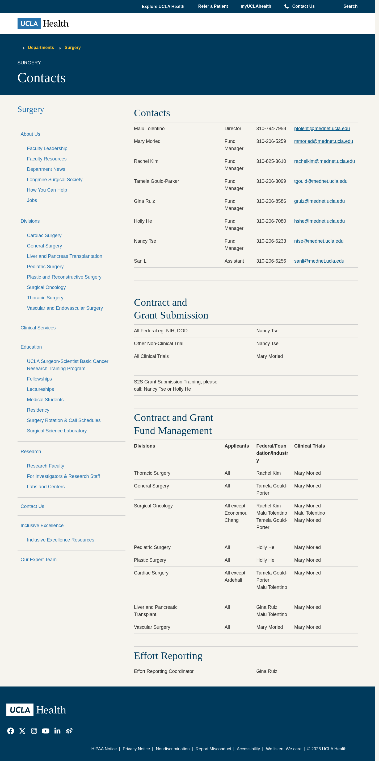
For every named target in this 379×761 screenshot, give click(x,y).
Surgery (73, 47)
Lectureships (40, 389)
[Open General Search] (348, 6)
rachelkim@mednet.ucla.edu (324, 161)
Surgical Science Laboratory (57, 430)
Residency (38, 410)
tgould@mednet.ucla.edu (320, 181)
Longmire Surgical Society (55, 179)
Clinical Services (38, 327)
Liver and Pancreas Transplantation (64, 256)
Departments (41, 47)
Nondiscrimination (172, 749)
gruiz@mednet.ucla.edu (319, 201)
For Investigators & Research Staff (63, 476)
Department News (46, 169)
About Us (30, 134)
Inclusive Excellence (42, 525)
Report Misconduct (213, 749)
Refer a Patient (213, 6)
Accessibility (248, 749)
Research (31, 451)
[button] (163, 6)
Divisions (30, 221)
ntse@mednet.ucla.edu (318, 241)
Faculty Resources (47, 159)
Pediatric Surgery (45, 266)
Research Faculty (45, 466)
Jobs (32, 200)
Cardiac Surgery (44, 235)
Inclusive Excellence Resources (60, 540)
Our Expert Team (39, 559)
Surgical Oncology (46, 287)
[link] (10, 731)
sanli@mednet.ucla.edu (319, 261)
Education (31, 347)
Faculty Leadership (47, 148)
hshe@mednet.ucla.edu (319, 221)
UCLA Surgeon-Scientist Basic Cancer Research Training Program (67, 365)
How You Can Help (47, 190)
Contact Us (303, 6)
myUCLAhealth (256, 6)
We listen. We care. (284, 749)
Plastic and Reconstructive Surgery (64, 277)
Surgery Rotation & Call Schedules (64, 420)
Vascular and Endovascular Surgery (65, 308)
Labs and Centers (46, 486)
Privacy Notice (136, 749)
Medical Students (45, 399)
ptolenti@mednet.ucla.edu (322, 128)
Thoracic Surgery (45, 297)
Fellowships (39, 379)
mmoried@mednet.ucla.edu (323, 141)
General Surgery (44, 246)
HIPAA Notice (104, 749)
